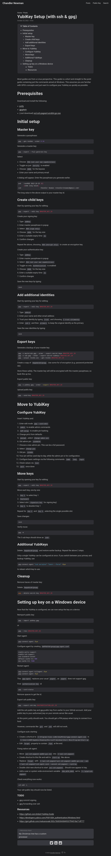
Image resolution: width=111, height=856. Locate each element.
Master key (29, 36)
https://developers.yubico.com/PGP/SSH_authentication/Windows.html (49, 818)
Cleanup (28, 61)
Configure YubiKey (33, 52)
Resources (32, 70)
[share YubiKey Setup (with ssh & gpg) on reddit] (60, 843)
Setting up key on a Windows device (38, 64)
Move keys (29, 55)
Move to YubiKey (30, 48)
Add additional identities (35, 42)
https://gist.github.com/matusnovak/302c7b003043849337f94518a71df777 (51, 821)
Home (19, 13)
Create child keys (32, 39)
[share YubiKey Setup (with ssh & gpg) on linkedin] (56, 843)
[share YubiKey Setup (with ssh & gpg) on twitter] (51, 843)
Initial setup (27, 33)
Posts (25, 13)
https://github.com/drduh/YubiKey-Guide (36, 814)
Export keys (30, 45)
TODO (30, 67)
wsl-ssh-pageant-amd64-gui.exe (47, 113)
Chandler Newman (13, 3)
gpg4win (23, 109)
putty (21, 106)
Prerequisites (28, 30)
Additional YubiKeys (33, 58)
